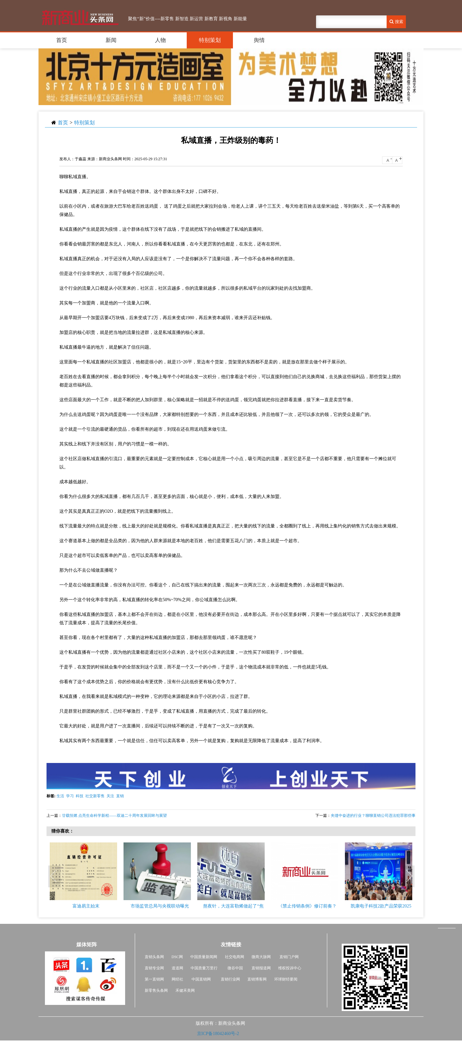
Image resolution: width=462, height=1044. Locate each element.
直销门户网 (289, 957)
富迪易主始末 (86, 906)
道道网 (177, 968)
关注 (110, 796)
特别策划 (210, 40)
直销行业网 (230, 979)
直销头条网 (154, 957)
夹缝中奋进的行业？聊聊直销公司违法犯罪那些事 (373, 815)
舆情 (259, 40)
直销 (120, 796)
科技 (79, 796)
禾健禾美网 (185, 990)
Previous (54, 877)
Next (409, 877)
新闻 (111, 40)
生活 (60, 796)
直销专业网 (154, 968)
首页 (61, 40)
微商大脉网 (261, 957)
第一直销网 (154, 979)
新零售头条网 (156, 990)
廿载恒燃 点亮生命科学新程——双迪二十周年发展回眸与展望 (114, 815)
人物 (160, 40)
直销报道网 (261, 968)
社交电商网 (234, 957)
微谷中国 (235, 968)
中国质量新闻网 (203, 957)
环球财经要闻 (285, 979)
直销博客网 (257, 979)
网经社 (177, 979)
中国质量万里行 (204, 968)
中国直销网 (201, 979)
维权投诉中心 (289, 968)
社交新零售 (95, 796)
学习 (70, 796)
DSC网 (177, 957)
